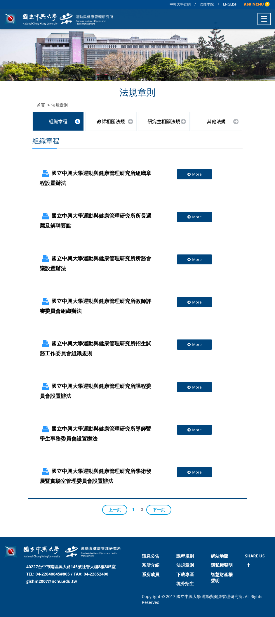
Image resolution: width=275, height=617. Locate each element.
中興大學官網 (180, 4)
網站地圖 (219, 556)
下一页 (159, 509)
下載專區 (185, 574)
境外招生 (185, 583)
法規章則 (185, 565)
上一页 (115, 509)
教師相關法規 (111, 120)
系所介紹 (150, 565)
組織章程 (58, 120)
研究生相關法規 (163, 120)
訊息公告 (150, 556)
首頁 (41, 105)
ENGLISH (230, 4)
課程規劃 (185, 556)
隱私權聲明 (222, 565)
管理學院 (207, 4)
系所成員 (150, 574)
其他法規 (216, 120)
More (194, 173)
